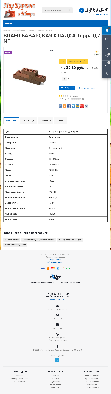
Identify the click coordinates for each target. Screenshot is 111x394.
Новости (55, 375)
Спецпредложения (19, 378)
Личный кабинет (91, 375)
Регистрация (91, 384)
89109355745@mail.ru (57, 309)
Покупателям (91, 371)
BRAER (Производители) (15, 244)
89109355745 (57, 318)
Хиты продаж (19, 381)
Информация (55, 371)
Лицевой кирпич (12, 239)
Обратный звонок (100, 14)
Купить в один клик (87, 87)
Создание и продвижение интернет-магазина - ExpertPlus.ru (55, 277)
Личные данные (92, 381)
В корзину (69, 87)
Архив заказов (91, 378)
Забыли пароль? (92, 387)
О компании (55, 384)
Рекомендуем (19, 371)
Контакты (55, 387)
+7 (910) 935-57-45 (96, 11)
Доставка (55, 381)
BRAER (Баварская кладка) (70, 239)
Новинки (19, 375)
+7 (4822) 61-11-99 (96, 8)
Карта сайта (55, 259)
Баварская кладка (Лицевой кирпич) (38, 239)
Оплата (55, 378)
